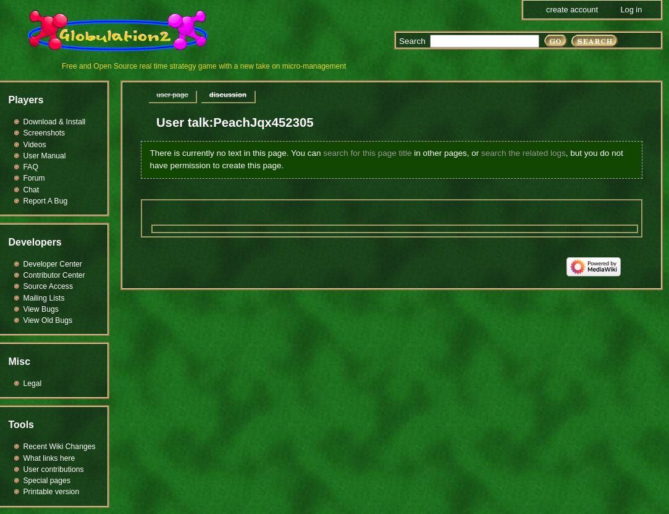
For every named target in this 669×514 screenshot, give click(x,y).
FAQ (30, 167)
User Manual (44, 156)
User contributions (53, 469)
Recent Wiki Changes (59, 446)
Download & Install (54, 122)
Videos (34, 144)
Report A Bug (45, 201)
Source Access (48, 286)
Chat (31, 190)
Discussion (227, 94)
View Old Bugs (48, 320)
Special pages (46, 480)
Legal (32, 383)
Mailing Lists (44, 298)
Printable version (51, 491)
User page (172, 94)
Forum (34, 178)
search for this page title (367, 153)
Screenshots (44, 133)
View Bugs (41, 309)
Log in (631, 9)
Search (412, 41)
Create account (572, 9)
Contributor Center (54, 275)
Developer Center (52, 264)
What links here (49, 458)
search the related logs (523, 153)
